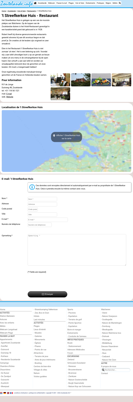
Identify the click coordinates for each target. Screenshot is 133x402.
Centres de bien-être (42, 372)
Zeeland (70, 366)
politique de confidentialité (37, 399)
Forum (70, 359)
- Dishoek (105, 342)
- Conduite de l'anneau (76, 342)
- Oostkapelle (106, 326)
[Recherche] (119, 3)
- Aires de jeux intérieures (44, 366)
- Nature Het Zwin (108, 366)
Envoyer (47, 300)
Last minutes (39, 326)
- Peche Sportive (74, 329)
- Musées (38, 339)
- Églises (37, 349)
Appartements (6, 345)
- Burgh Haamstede (75, 389)
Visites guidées (40, 382)
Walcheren (105, 315)
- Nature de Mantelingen (111, 329)
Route (69, 349)
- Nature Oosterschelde (77, 386)
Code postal (7, 209)
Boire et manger (74, 336)
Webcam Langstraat (8, 335)
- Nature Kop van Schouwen (79, 392)
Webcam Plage (6, 339)
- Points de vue (40, 356)
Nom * (4, 198)
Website (9, 97)
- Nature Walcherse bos (111, 339)
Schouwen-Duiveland (76, 369)
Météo (115, 3)
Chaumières (5, 376)
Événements (90, 3)
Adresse (5, 204)
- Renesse (71, 372)
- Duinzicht (4, 386)
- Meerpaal (4, 392)
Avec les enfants (7, 329)
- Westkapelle (107, 336)
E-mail (9, 94)
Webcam (51, 3)
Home (2, 315)
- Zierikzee (71, 382)
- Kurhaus (4, 362)
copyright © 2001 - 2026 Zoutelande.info (58, 399)
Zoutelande (42, 3)
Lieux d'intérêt (40, 335)
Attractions (38, 359)
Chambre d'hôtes (7, 372)
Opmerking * (7, 236)
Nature (36, 379)
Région (108, 3)
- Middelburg (106, 349)
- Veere (104, 319)
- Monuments (39, 346)
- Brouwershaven (74, 376)
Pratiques (100, 3)
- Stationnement (74, 352)
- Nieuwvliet (106, 356)
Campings (4, 369)
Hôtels (36, 322)
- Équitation (72, 322)
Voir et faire (79, 3)
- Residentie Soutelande (10, 366)
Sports (70, 315)
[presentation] (48, 288)
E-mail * (5, 219)
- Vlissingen (106, 346)
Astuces (3, 325)
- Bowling (38, 369)
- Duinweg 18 (5, 359)
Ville (3, 214)
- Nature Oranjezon (109, 322)
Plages (71, 3)
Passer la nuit (62, 3)
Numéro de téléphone (11, 224)
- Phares (37, 352)
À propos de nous (108, 372)
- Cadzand (105, 362)
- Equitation (72, 332)
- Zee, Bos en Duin (41, 319)
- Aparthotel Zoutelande (10, 349)
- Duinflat (4, 352)
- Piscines (71, 319)
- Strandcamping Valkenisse (45, 315)
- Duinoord (4, 355)
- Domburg (105, 332)
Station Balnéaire (7, 322)
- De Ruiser (4, 379)
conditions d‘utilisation (21, 399)
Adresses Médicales (76, 356)
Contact (104, 379)
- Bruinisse (71, 379)
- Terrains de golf (74, 326)
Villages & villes (40, 376)
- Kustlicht (4, 389)
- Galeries (38, 342)
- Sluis (103, 359)
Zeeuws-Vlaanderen (109, 352)
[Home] (35, 3)
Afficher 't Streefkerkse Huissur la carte (66, 137)
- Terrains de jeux (41, 362)
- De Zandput (5, 382)
